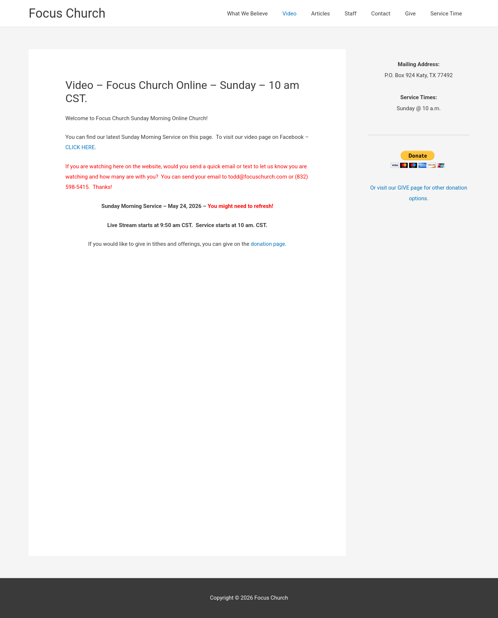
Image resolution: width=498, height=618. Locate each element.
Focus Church (68, 13)
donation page (268, 244)
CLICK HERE (80, 147)
